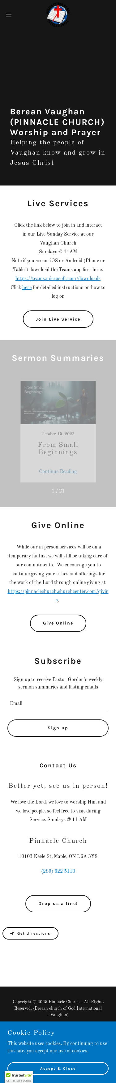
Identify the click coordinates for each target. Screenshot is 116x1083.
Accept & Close (58, 1068)
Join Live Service (58, 319)
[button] (10, 15)
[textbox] (58, 704)
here (27, 287)
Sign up (58, 728)
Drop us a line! (58, 903)
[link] (58, 14)
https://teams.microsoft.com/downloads (58, 278)
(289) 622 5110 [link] (58, 871)
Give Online (58, 623)
